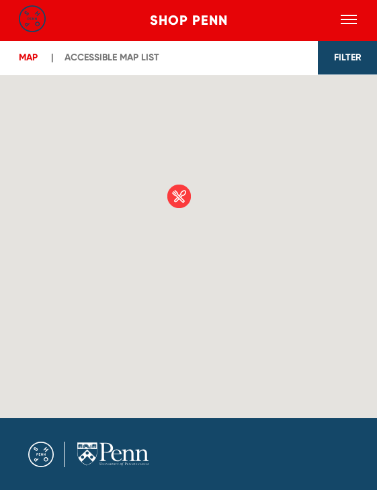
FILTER (348, 57)
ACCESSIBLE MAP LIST (112, 57)
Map (28, 57)
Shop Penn (189, 20)
